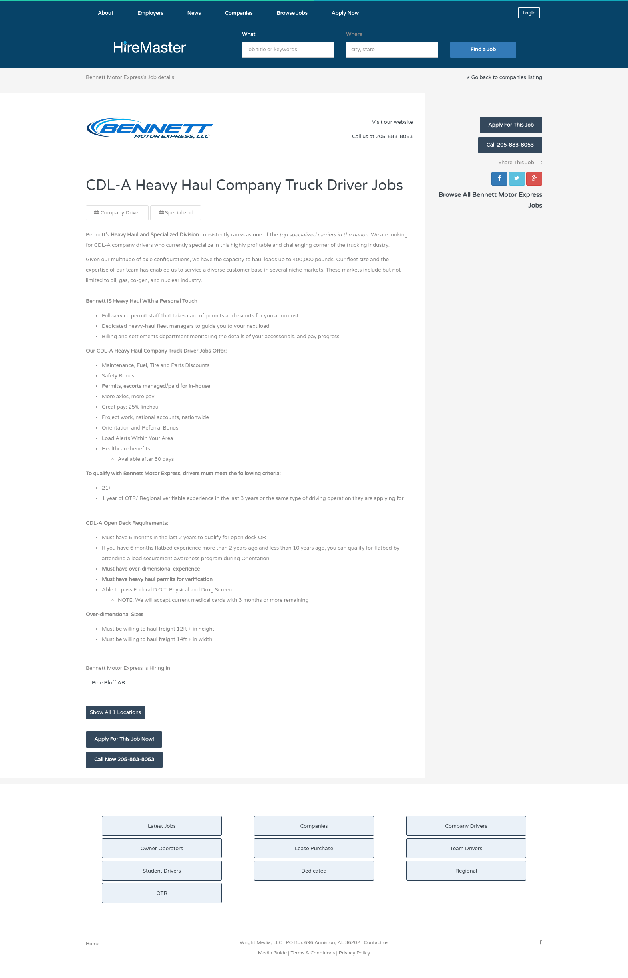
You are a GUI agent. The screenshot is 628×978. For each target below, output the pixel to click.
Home (92, 943)
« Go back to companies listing (504, 77)
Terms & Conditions (312, 953)
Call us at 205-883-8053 (382, 136)
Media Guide (272, 953)
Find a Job (483, 49)
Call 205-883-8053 (510, 145)
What (248, 34)
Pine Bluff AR (108, 683)
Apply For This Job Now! (124, 739)
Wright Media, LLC (261, 942)
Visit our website (392, 122)
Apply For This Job (511, 125)
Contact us (376, 942)
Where (354, 34)
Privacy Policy (354, 953)
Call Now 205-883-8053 (124, 759)
